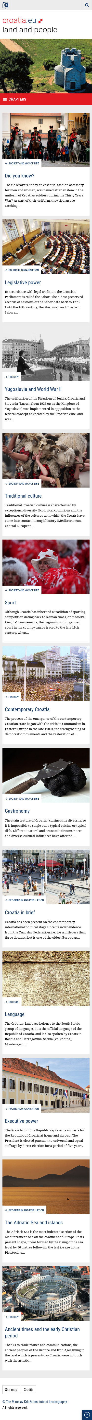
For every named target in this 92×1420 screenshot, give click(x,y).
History (14, 377)
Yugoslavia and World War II (33, 389)
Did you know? (19, 175)
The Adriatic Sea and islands (34, 1222)
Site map (11, 1389)
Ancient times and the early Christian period (42, 1332)
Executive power (21, 1120)
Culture (14, 1002)
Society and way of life (24, 163)
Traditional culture (23, 495)
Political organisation (24, 270)
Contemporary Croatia (27, 709)
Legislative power (23, 282)
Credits (28, 1389)
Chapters (17, 99)
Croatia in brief (20, 912)
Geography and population (26, 900)
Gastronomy (17, 810)
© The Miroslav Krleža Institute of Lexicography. (35, 1401)
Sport (10, 602)
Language (15, 1014)
